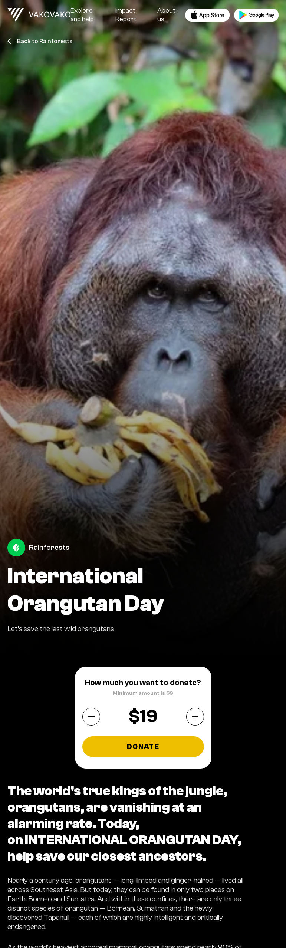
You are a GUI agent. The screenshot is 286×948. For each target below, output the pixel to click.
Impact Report (126, 15)
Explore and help (82, 15)
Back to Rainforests (39, 41)
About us (166, 15)
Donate (143, 747)
